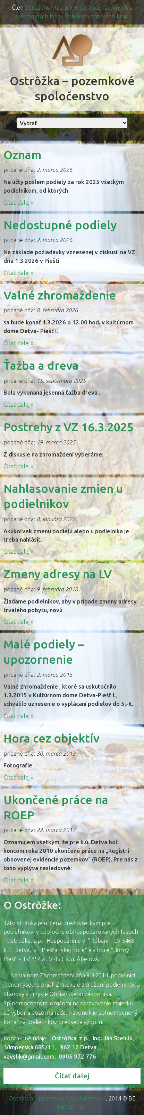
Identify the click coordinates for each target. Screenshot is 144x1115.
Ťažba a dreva (41, 365)
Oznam (22, 154)
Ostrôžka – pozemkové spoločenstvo (57, 1098)
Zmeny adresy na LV (57, 574)
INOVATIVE (72, 1107)
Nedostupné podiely (60, 225)
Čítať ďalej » (18, 202)
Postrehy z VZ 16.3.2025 (68, 427)
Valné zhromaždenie (59, 295)
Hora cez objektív (51, 738)
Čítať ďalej (72, 1076)
